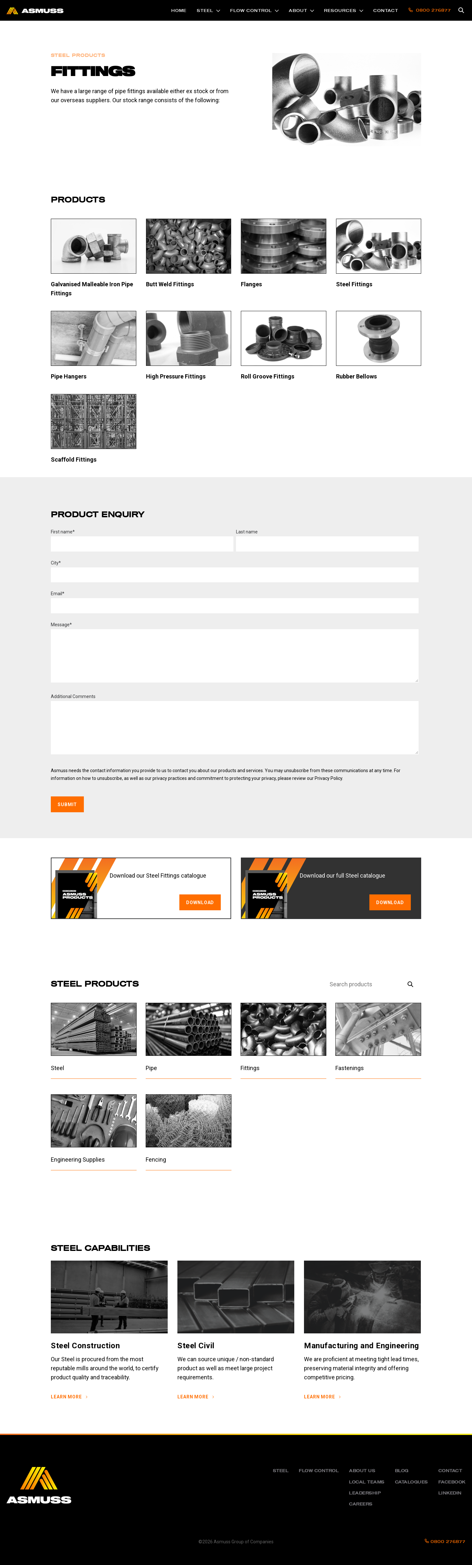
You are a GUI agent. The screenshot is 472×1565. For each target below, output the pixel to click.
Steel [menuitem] (205, 11)
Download (390, 902)
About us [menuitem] (362, 1471)
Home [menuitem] (178, 11)
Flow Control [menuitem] (251, 11)
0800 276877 (445, 1542)
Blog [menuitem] (402, 1471)
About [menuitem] (298, 11)
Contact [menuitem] (385, 11)
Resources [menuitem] (340, 11)
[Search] (362, 984)
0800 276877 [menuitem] (430, 10)
